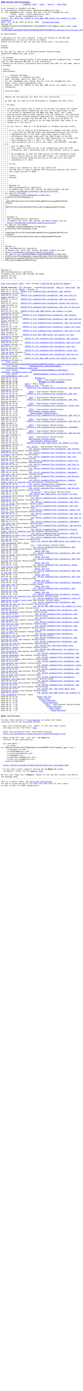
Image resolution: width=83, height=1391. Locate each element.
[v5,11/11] (36, 589)
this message (34, 862)
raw (74, 31)
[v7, (33, 653)
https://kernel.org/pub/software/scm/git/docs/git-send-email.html (36, 916)
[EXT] (39, 454)
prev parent (11, 339)
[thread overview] (50, 26)
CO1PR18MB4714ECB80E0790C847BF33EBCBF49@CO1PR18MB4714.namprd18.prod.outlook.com (42, 35)
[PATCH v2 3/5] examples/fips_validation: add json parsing (52, 386)
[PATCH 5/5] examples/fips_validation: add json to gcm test (50, 367)
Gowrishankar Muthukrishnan (42, 492)
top (78, 343)
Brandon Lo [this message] (52, 457)
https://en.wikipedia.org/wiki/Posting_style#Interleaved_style (34, 878)
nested (50, 343)
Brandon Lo (40, 452)
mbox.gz (60, 343)
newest (67, 339)
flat (44, 343)
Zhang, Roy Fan (42, 660)
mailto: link (37, 923)
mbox (35, 871)
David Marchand (48, 839)
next (3, 339)
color (46, 5)
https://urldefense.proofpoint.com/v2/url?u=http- (33, 229)
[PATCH (22, 346)
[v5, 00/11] (32, 535)
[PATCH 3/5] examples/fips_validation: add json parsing (48, 358)
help (39, 5)
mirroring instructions (41, 935)
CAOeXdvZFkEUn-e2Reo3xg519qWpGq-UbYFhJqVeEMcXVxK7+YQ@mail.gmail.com (31, 439)
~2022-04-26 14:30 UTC (52, 339)
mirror (55, 5)
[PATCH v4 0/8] (32, 461)
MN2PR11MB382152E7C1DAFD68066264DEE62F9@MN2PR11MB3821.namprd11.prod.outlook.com (42, 435)
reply (21, 339)
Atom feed (65, 5)
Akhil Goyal (44, 837)
